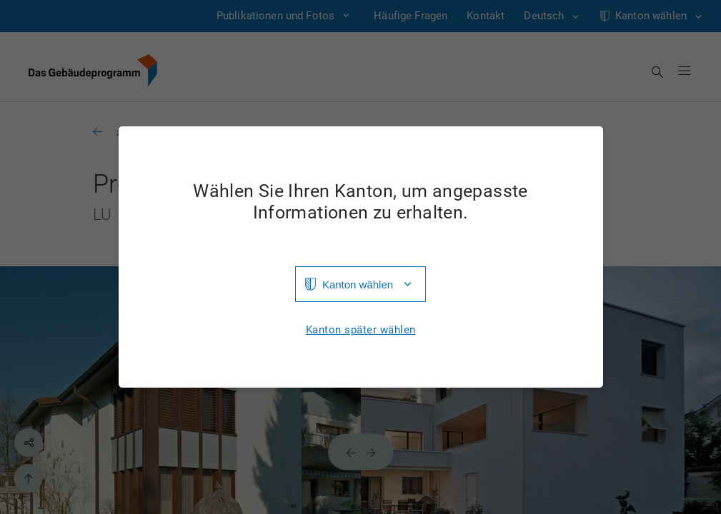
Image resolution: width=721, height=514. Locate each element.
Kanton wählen (357, 284)
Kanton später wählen (361, 330)
